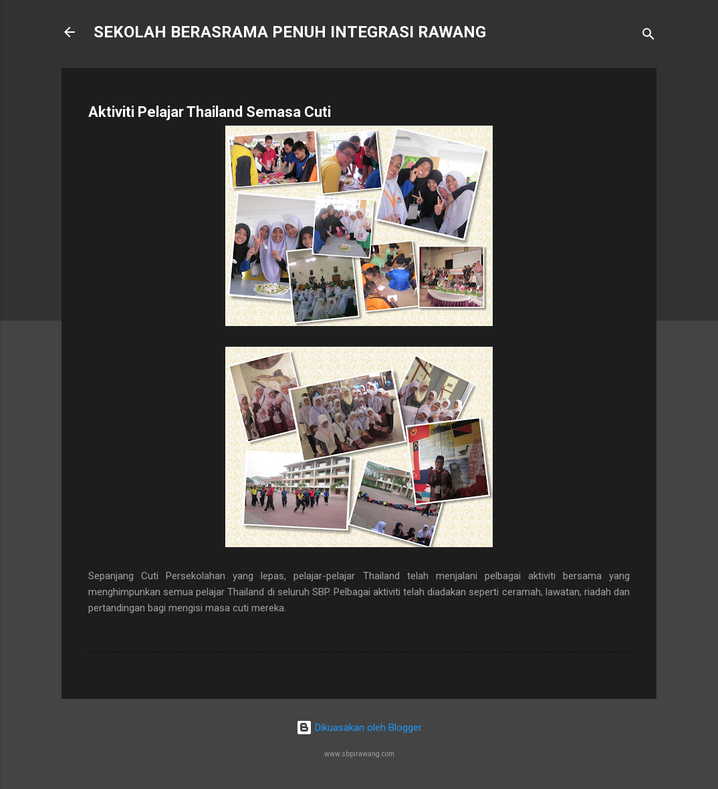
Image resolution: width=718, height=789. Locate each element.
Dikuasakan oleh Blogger (359, 728)
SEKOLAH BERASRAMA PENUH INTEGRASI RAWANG (290, 32)
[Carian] (648, 36)
